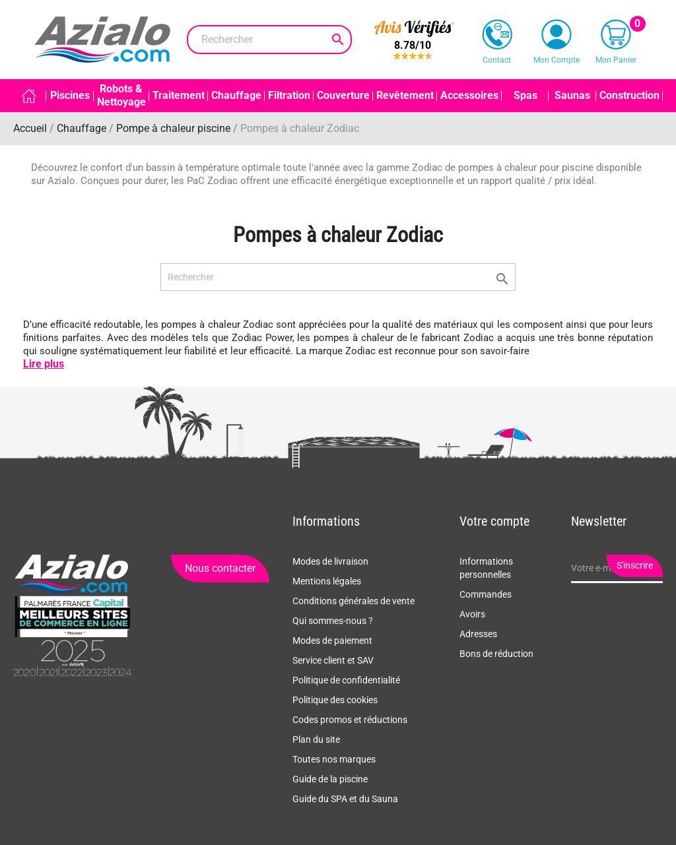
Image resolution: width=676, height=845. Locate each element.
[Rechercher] (269, 39)
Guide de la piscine (330, 779)
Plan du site (316, 739)
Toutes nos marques (334, 759)
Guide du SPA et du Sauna (345, 799)
